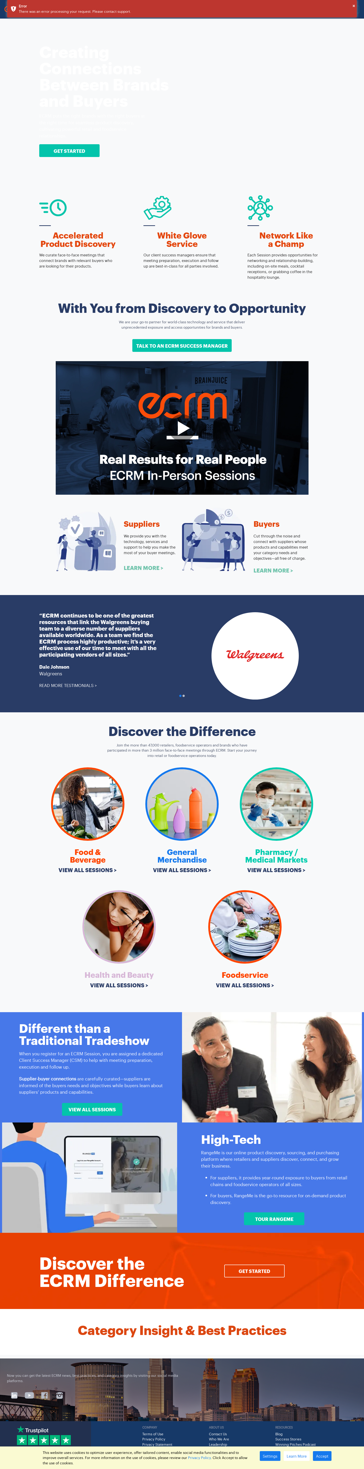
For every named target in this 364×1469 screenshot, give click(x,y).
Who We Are (219, 1438)
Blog (279, 1433)
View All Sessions (92, 1109)
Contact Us (218, 1433)
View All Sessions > (87, 870)
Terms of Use (152, 1433)
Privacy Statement (157, 1444)
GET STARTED (69, 150)
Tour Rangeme (274, 1219)
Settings (270, 1456)
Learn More (297, 1456)
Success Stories (288, 1438)
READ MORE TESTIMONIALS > (68, 685)
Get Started (254, 1271)
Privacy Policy (153, 1438)
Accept (322, 1456)
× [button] (354, 5)
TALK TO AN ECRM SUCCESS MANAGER (182, 345)
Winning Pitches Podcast (295, 1444)
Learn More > (143, 567)
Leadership (218, 1444)
